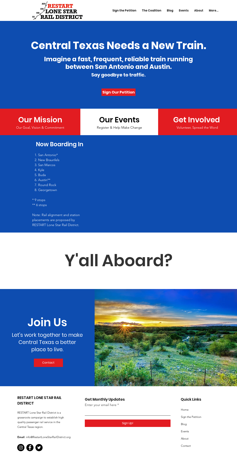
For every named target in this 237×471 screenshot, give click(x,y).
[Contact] (48, 363)
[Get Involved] (197, 120)
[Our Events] (119, 120)
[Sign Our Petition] (118, 92)
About (184, 438)
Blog (184, 424)
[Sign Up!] (128, 423)
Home (184, 409)
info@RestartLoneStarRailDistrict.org (48, 437)
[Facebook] (30, 447)
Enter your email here (100, 405)
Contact (186, 445)
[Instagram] (20, 447)
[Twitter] (39, 447)
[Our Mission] (40, 120)
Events (185, 431)
